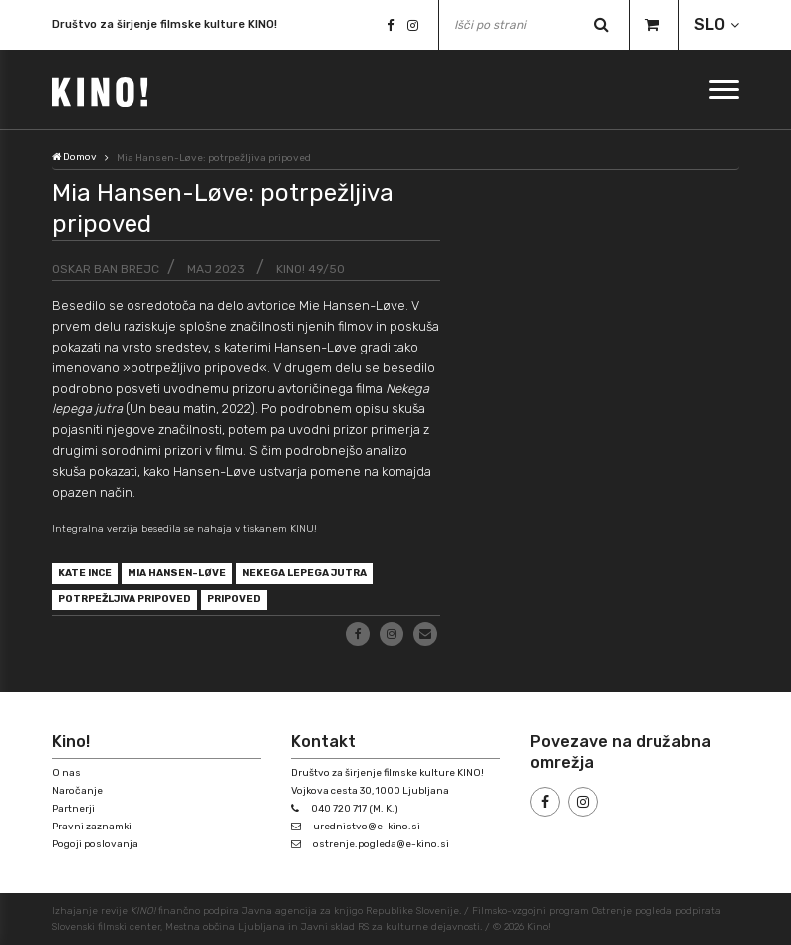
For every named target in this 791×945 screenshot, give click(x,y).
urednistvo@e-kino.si (366, 826)
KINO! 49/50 (310, 269)
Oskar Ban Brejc (105, 269)
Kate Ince (85, 573)
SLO (709, 24)
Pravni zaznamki (92, 826)
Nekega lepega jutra (304, 573)
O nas (66, 773)
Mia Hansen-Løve (177, 573)
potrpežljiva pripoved (125, 599)
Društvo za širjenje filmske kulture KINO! (164, 24)
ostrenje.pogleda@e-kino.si (381, 844)
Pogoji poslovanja (95, 844)
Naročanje (77, 791)
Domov (74, 157)
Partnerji (73, 809)
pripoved (235, 599)
